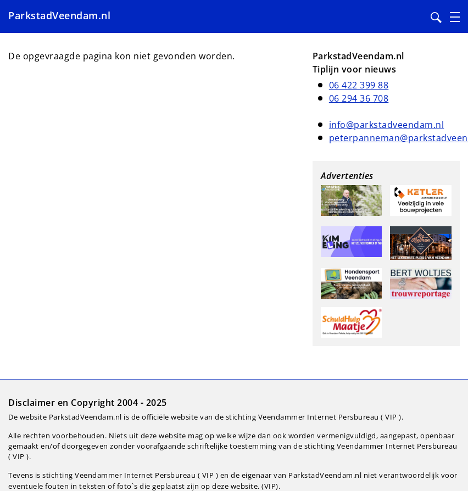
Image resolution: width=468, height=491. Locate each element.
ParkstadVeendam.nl (59, 15)
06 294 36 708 (359, 98)
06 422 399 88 (359, 85)
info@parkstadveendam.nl (386, 125)
